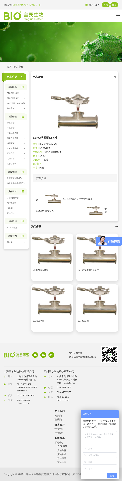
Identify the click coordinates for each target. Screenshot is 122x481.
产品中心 (18, 66)
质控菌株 (61, 450)
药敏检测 (61, 462)
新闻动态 (58, 442)
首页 (9, 66)
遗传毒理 (61, 458)
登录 (105, 4)
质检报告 (58, 433)
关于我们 (58, 415)
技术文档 (58, 429)
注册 (114, 4)
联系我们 (58, 419)
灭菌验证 (61, 454)
